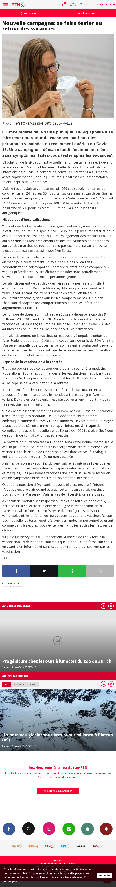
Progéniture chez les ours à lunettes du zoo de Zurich (56, 661)
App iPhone (87, 829)
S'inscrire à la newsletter (58, 790)
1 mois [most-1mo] (33, 684)
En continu (29, 13)
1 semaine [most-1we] (19, 684)
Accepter (105, 875)
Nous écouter (107, 4)
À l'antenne (86, 13)
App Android (106, 829)
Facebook (9, 829)
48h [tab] (6, 684)
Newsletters (68, 829)
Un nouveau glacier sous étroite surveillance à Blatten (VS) (57, 737)
